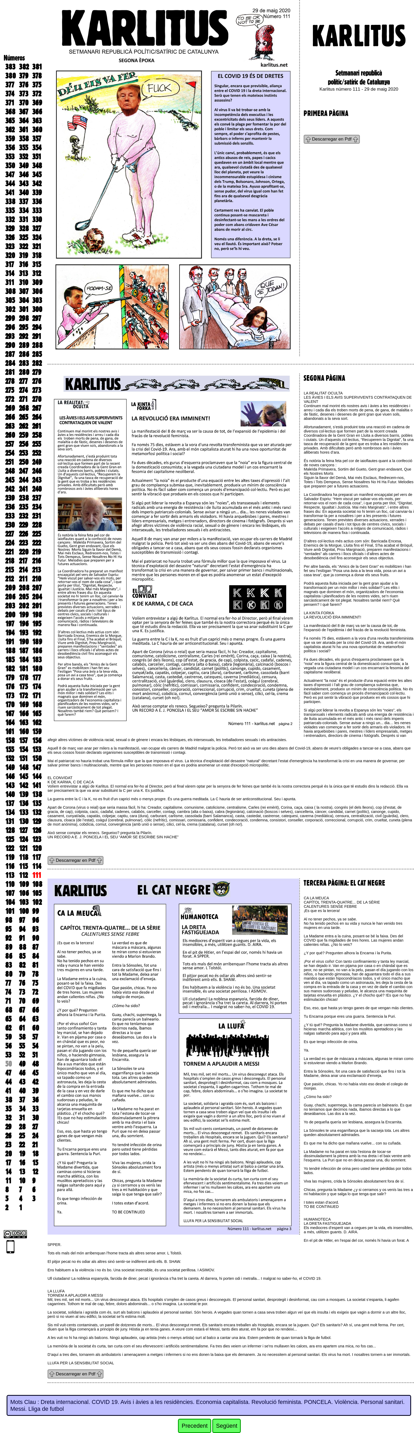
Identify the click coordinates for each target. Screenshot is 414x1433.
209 (10, 587)
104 (10, 902)
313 (23, 273)
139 (23, 794)
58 (22, 1036)
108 (37, 884)
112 (23, 875)
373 (23, 93)
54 (35, 1045)
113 (9, 875)
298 (24, 318)
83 (8, 965)
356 (10, 147)
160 (24, 731)
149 (10, 767)
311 (9, 282)
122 (9, 848)
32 (8, 1117)
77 (8, 983)
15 (35, 1162)
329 (10, 228)
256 (23, 444)
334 (24, 210)
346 (24, 174)
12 (35, 1171)
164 (10, 722)
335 (10, 210)
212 (9, 578)
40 (22, 1090)
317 (9, 264)
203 (10, 605)
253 (23, 453)
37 (22, 1099)
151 (23, 758)
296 (10, 327)
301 (24, 309)
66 (35, 1010)
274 (23, 390)
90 (35, 938)
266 (10, 417)
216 (36, 560)
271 (23, 399)
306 (37, 291)
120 (37, 848)
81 (35, 965)
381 (37, 66)
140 (10, 794)
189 (37, 641)
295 (23, 327)
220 (24, 551)
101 (10, 911)
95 (8, 929)
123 (36, 839)
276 (36, 381)
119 (9, 857)
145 (23, 776)
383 (10, 66)
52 (22, 1054)
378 (37, 75)
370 (24, 102)
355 (23, 147)
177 (36, 677)
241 (23, 489)
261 (36, 426)
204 (37, 596)
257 (9, 444)
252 (36, 453)
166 (24, 713)
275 (9, 390)
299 (10, 318)
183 (37, 659)
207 (37, 587)
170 (10, 704)
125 (9, 839)
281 (10, 372)
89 (8, 947)
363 (37, 120)
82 (22, 965)
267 (36, 408)
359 (10, 138)
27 (35, 1126)
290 (10, 345)
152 (9, 758)
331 (23, 219)
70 (22, 1001)
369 (37, 102)
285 (37, 354)
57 (35, 1036)
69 (35, 1001)
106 (24, 893)
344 (10, 183)
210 (36, 578)
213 (36, 569)
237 (36, 498)
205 (24, 596)
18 (35, 1153)
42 (35, 1081)
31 (22, 1117)
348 (37, 165)
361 (23, 129)
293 (10, 336)
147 (36, 767)
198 (37, 614)
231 (36, 515)
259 (23, 435)
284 (10, 363)
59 (8, 1036)
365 (10, 120)
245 (9, 480)
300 (37, 309)
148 (24, 767)
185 (10, 659)
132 (36, 812)
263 (10, 426)
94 (22, 929)
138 (37, 794)
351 (36, 156)
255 (36, 444)
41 (8, 1090)
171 (36, 695)
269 (10, 408)
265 (23, 417)
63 (35, 1019)
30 (35, 1117)
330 (37, 219)
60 (35, 1027)
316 (23, 264)
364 (24, 120)
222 (36, 542)
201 (37, 605)
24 (35, 1135)
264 (36, 417)
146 (10, 776)
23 (8, 1144)
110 (10, 884)
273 (36, 390)
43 (22, 1081)
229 (23, 524)
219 (36, 551)
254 (9, 453)
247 (23, 471)
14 (8, 1171)
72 (35, 992)
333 (37, 210)
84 (35, 956)
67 (22, 1010)
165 (36, 713)
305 (10, 300)
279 (36, 372)
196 (24, 623)
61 (22, 1027)
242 (9, 489)
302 (10, 309)
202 (24, 605)
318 (36, 255)
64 (22, 1019)
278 (10, 381)
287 (10, 354)
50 (8, 1063)
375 (36, 84)
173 (9, 695)
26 (8, 1135)
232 (23, 515)
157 (23, 740)
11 (8, 1180)
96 (35, 920)
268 (24, 408)
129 (36, 821)
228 (37, 524)
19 (22, 1153)
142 (23, 785)
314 (9, 273)
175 (23, 686)
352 (23, 156)
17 (8, 1162)
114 (36, 866)
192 (36, 632)
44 (8, 1081)
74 (8, 992)
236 (10, 507)
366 (37, 111)
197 (9, 623)
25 (22, 1135)
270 (36, 399)
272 (9, 399)
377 (9, 84)
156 (36, 740)
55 (22, 1045)
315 (36, 264)
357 (36, 138)
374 (9, 93)
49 (22, 1063)
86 (8, 956)
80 (8, 974)
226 (23, 533)
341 (10, 192)
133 (23, 812)
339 (37, 192)
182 (10, 668)
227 (9, 533)
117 (36, 857)
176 (9, 686)
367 (23, 111)
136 (23, 803)
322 (23, 246)
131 (9, 821)
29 (8, 1126)
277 (23, 381)
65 (8, 1019)
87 (35, 947)
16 (22, 1162)
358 (24, 138)
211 (23, 578)
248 (10, 471)
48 (35, 1063)
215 (9, 569)
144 (36, 776)
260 (10, 435)
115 (23, 866)
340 (24, 192)
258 (37, 435)
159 (36, 731)
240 (37, 489)
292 (23, 336)
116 (9, 866)
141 (36, 785)
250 (24, 462)
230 (10, 524)
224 (9, 542)
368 (10, 111)
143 (10, 785)
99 (35, 911)
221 (9, 551)
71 (8, 1001)
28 (22, 1126)
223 (23, 542)
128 (10, 830)
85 (22, 956)
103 (24, 902)
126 (36, 830)
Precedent (195, 1425)
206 (10, 596)
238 (24, 498)
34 (22, 1108)
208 (24, 587)
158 (10, 740)
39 (35, 1090)
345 (36, 174)
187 (23, 650)
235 (23, 507)
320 (10, 255)
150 (37, 758)
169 (24, 704)
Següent (226, 1425)
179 (9, 677)
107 (10, 893)
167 (9, 713)
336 (37, 201)
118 (23, 857)
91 (22, 938)
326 (10, 237)
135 (36, 803)
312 (36, 273)
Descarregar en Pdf (331, 139)
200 (10, 614)
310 (23, 282)
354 (36, 147)
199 (24, 614)
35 (8, 1108)
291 (36, 336)
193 (23, 632)
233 (10, 515)
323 (10, 246)
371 (9, 102)
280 (24, 372)
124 (23, 839)
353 (10, 156)
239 (10, 498)
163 (23, 722)
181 (23, 668)
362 (10, 129)
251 (9, 462)
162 (36, 722)
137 (9, 803)
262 (23, 426)
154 (23, 749)
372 (36, 93)
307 (24, 291)
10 (22, 1180)
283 (24, 363)
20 (8, 1153)
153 (36, 749)
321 (36, 246)
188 (10, 650)
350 (10, 165)
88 (22, 947)
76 (22, 983)
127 (23, 830)
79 (22, 974)
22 (22, 1144)
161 (9, 731)
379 (23, 75)
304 (24, 300)
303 (37, 300)
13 (22, 1171)
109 (24, 884)
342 (36, 183)
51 (35, 1054)
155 (9, 749)
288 (37, 345)
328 (24, 228)
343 (24, 183)
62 (8, 1027)
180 (37, 668)
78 (35, 974)
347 (10, 174)
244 (23, 480)
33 (35, 1108)
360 (37, 129)
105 (36, 893)
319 (23, 255)
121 (23, 848)
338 (10, 201)
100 (24, 911)
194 (10, 632)
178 (23, 677)
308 (10, 291)
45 (35, 1072)
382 (24, 66)
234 (36, 507)
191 (9, 641)
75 (35, 983)
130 (24, 821)
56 (8, 1045)
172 (23, 695)
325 (23, 237)
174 (36, 686)
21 (35, 1144)
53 (8, 1054)
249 (36, 462)
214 (23, 569)
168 (37, 704)
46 (22, 1072)
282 (37, 363)
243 (36, 480)
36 (35, 1099)
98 (8, 920)
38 (8, 1099)
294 (36, 327)
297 (36, 318)
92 (8, 938)
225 (36, 533)
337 (23, 201)
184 (24, 659)
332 (10, 219)
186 (37, 650)
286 (24, 354)
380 (10, 75)
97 (22, 920)
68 (8, 1010)
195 (36, 623)
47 (8, 1072)
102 (37, 902)
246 (36, 471)
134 (10, 812)
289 (24, 345)
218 (9, 560)
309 (37, 282)
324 (36, 237)
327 (36, 228)
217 (23, 560)
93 (35, 929)
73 (22, 992)
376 (23, 84)
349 (24, 165)
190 (24, 641)
